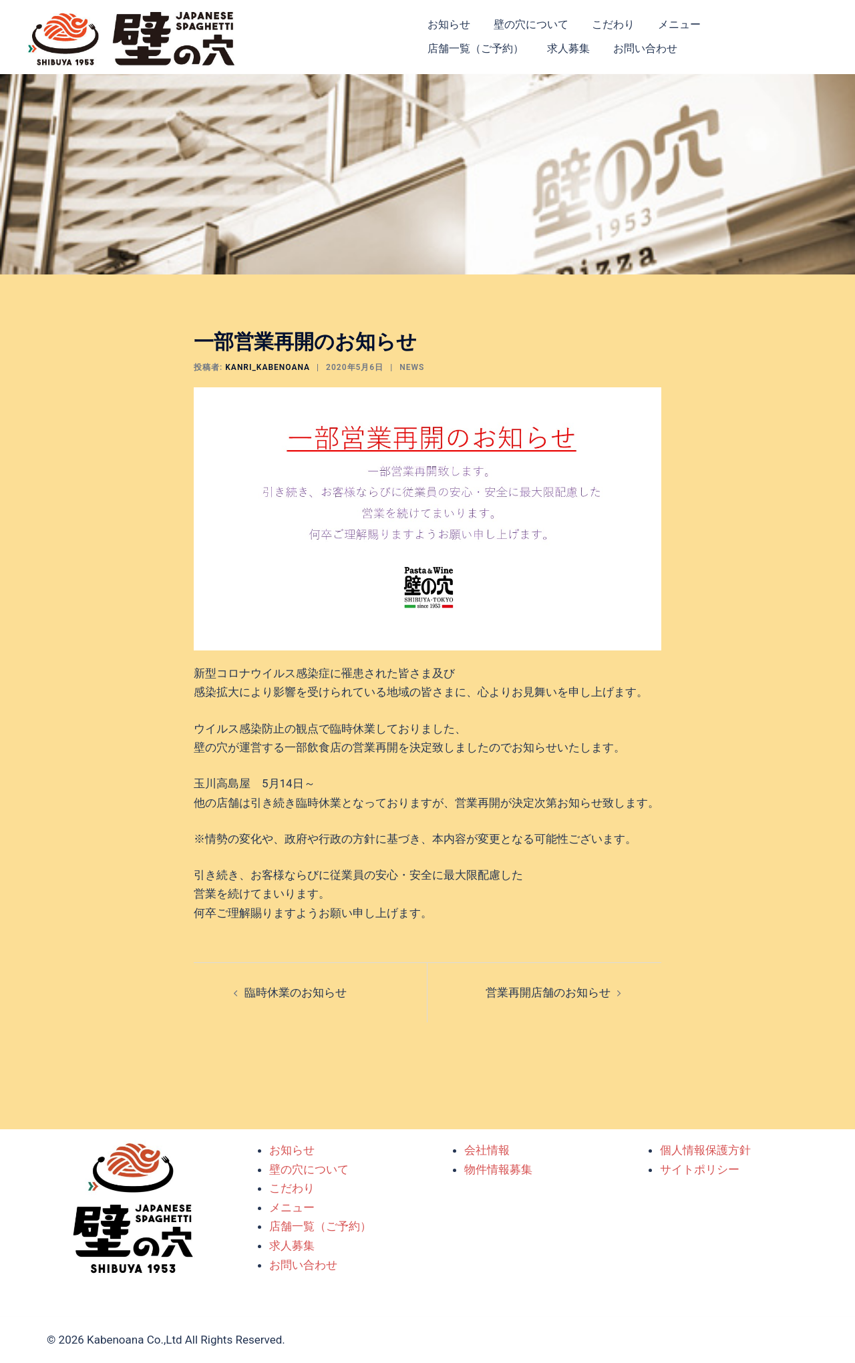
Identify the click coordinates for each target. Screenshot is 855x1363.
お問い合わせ (645, 48)
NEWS (411, 367)
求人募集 (568, 48)
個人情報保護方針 (705, 1150)
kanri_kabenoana (267, 367)
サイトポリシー (699, 1169)
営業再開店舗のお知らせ (548, 992)
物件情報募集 (498, 1169)
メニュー (679, 24)
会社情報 (487, 1150)
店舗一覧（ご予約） (476, 48)
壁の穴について (531, 24)
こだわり (613, 24)
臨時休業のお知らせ (295, 992)
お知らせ (449, 24)
